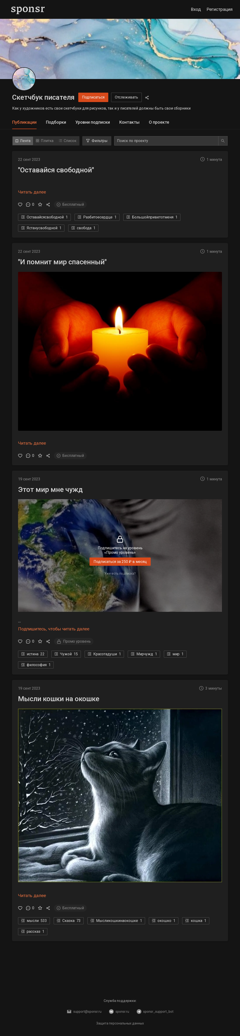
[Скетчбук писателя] (24, 79)
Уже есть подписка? (120, 573)
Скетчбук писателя (43, 97)
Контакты (129, 122)
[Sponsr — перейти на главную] (28, 9)
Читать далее (32, 192)
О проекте (159, 122)
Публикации (24, 122)
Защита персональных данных (120, 1023)
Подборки (56, 122)
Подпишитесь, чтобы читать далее (53, 629)
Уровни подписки (92, 122)
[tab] (24, 122)
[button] (120, 183)
